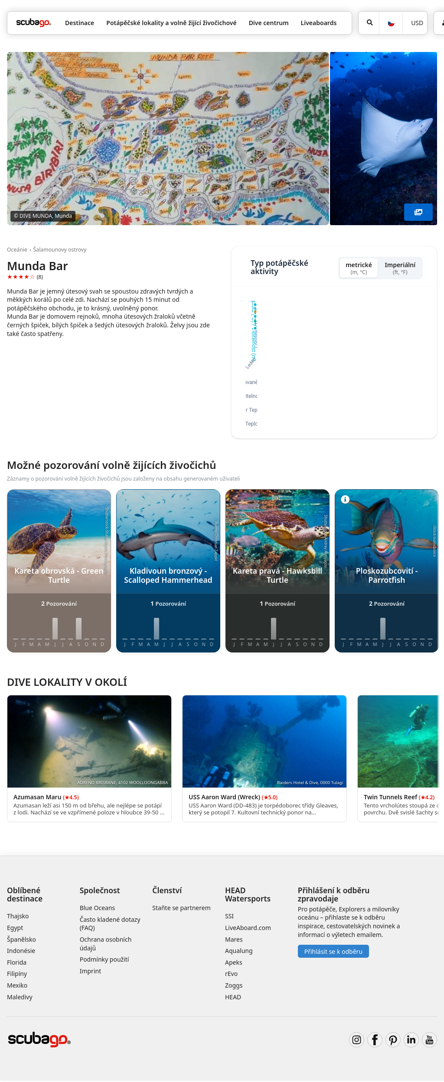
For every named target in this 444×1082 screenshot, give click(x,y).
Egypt (15, 929)
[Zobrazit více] (418, 212)
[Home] (33, 22)
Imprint (90, 972)
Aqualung (239, 952)
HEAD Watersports (248, 895)
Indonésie (21, 952)
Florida (16, 963)
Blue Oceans (97, 909)
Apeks (233, 963)
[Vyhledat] (369, 23)
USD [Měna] (417, 23)
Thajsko (18, 917)
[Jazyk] (390, 23)
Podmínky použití (104, 960)
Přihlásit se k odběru (333, 952)
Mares (234, 940)
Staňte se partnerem (181, 909)
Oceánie (17, 249)
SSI (229, 917)
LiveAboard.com (248, 929)
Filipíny (17, 975)
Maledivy (20, 998)
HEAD (233, 998)
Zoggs (233, 986)
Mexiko (17, 986)
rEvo (231, 975)
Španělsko (21, 940)
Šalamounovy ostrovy (60, 249)
